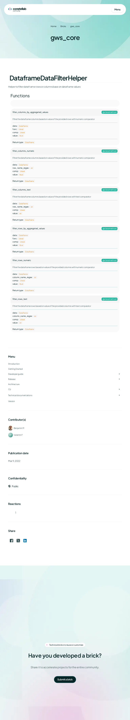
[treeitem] (65, 374)
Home (53, 26)
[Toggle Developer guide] (119, 374)
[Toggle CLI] (119, 389)
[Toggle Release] (119, 379)
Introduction (14, 364)
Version (11, 401)
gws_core (74, 26)
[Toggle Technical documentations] (119, 395)
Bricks (63, 26)
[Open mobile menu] (117, 9)
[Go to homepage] (17, 9)
